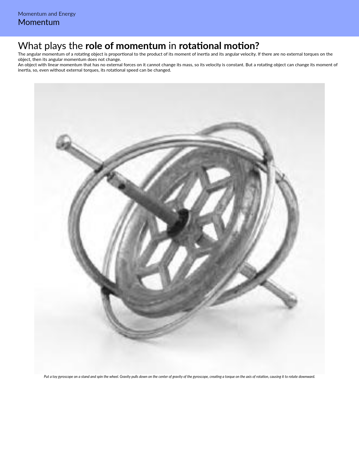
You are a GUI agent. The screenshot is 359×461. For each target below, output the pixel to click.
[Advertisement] (179, 421)
